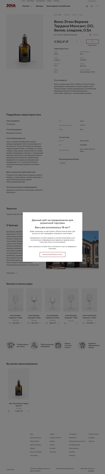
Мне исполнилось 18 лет (52, 254)
